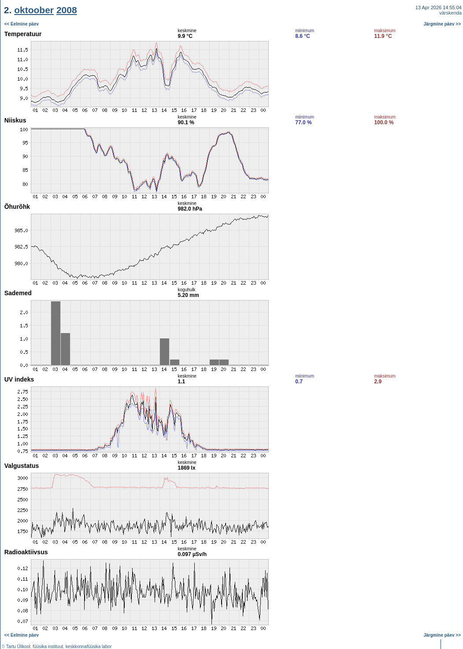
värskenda (450, 12)
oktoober (34, 10)
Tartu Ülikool (18, 646)
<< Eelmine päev (21, 24)
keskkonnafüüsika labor (89, 646)
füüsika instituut (48, 646)
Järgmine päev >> (442, 24)
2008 (66, 10)
